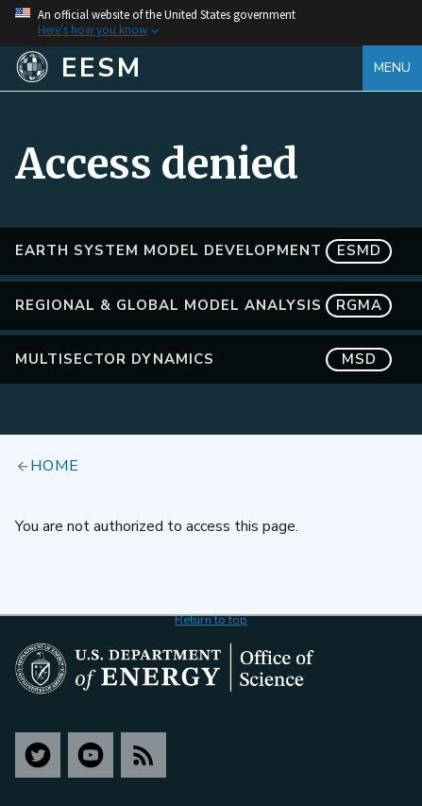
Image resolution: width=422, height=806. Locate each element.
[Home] (189, 68)
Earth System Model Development (203, 251)
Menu (392, 68)
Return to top (211, 619)
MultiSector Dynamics (203, 359)
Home (54, 465)
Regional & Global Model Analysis (203, 305)
